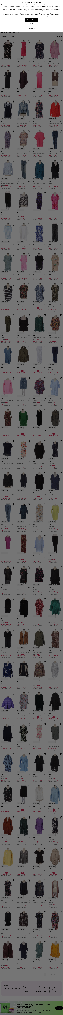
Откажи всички (31, 1007)
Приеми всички (31, 1003)
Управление (31, 1011)
